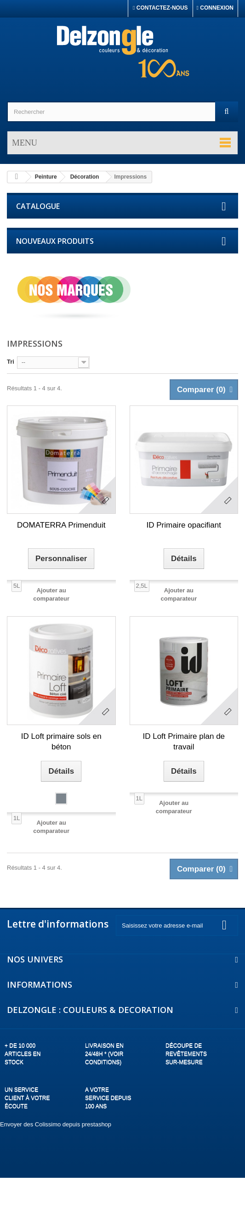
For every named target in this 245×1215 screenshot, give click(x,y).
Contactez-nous (160, 8)
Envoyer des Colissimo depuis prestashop (55, 1124)
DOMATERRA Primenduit (61, 525)
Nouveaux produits (55, 241)
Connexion (215, 8)
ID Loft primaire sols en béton (61, 741)
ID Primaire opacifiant (183, 525)
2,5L (142, 585)
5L (16, 585)
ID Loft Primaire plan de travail (183, 741)
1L (16, 818)
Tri (10, 361)
